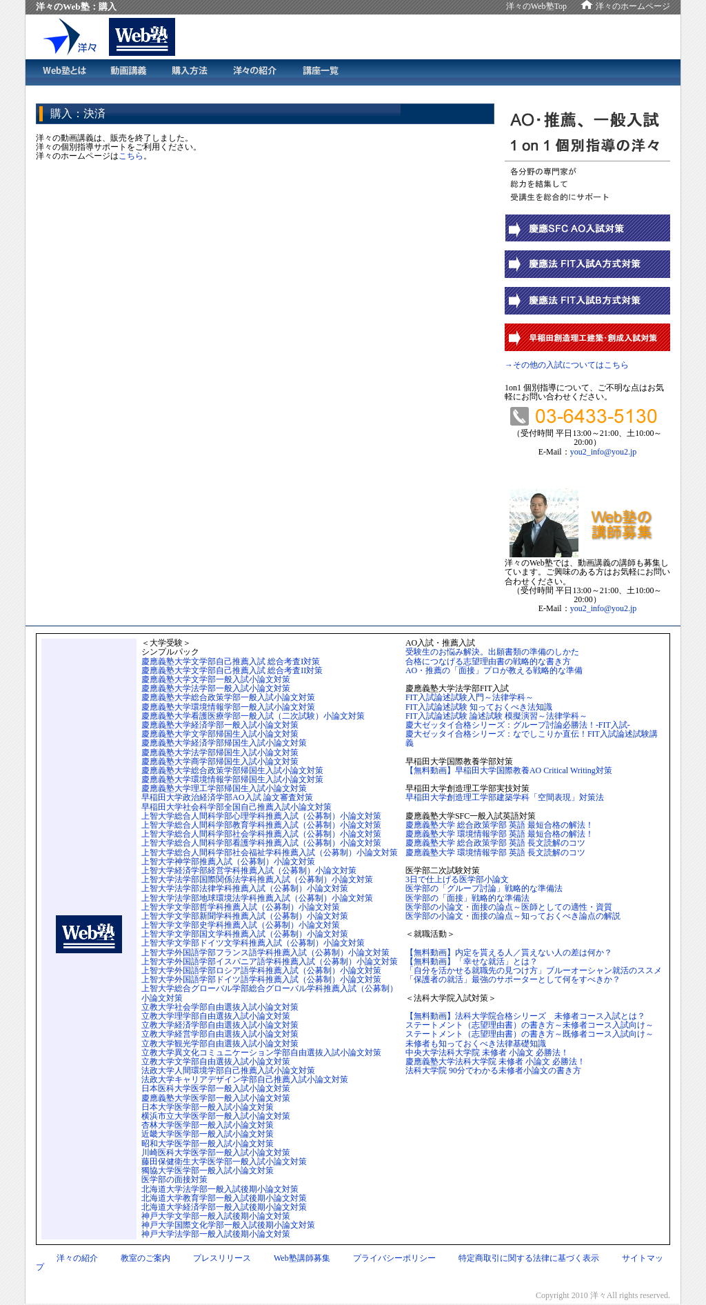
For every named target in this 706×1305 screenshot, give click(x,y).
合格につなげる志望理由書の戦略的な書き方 (488, 661)
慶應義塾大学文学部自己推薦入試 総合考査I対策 (230, 661)
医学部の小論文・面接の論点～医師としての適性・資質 (508, 907)
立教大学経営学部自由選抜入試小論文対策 (220, 1034)
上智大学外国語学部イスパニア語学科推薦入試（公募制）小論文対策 (269, 961)
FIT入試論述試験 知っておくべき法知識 (478, 707)
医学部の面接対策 (174, 1179)
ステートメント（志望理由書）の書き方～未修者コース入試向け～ (529, 1025)
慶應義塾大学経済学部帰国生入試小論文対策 (224, 743)
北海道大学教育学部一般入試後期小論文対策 (224, 1198)
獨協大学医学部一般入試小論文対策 (207, 1170)
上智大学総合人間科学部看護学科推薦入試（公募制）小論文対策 (261, 843)
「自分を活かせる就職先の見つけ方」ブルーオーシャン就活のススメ (533, 970)
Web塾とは (62, 72)
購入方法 (189, 72)
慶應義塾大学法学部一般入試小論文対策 (215, 688)
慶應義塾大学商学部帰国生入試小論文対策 (220, 761)
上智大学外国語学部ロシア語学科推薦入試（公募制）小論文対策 (261, 970)
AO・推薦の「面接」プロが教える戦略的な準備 (494, 670)
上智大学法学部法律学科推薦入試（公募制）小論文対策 (244, 888)
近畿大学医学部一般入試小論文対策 (207, 1134)
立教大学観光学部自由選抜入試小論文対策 (220, 1043)
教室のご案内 (145, 1258)
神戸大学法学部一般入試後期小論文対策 (215, 1234)
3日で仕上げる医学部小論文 (457, 879)
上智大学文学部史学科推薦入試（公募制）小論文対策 (240, 925)
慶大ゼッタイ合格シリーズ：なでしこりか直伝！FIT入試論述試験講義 (531, 738)
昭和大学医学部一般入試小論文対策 (207, 1143)
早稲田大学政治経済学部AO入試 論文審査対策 (226, 797)
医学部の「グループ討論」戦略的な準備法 (484, 888)
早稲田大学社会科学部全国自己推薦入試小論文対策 (236, 807)
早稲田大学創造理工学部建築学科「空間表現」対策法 (504, 797)
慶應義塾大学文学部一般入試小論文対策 (215, 679)
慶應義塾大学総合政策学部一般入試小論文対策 (228, 697)
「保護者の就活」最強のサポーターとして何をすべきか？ (513, 979)
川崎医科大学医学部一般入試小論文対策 (215, 1152)
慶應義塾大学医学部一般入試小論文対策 (215, 1098)
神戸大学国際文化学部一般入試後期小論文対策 (228, 1225)
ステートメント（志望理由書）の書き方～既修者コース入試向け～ (529, 1034)
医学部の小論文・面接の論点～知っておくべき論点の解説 (513, 916)
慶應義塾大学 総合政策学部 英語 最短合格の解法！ (499, 825)
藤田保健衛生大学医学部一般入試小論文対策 (224, 1161)
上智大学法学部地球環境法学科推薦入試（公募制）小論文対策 (257, 898)
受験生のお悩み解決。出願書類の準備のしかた (492, 652)
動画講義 (128, 72)
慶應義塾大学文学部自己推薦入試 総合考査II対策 (232, 670)
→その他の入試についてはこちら (567, 365)
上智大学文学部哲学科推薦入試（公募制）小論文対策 (240, 907)
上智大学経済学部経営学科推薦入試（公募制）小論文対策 (248, 870)
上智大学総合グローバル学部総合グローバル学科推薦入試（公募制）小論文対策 (269, 993)
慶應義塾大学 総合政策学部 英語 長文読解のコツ (495, 843)
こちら (131, 156)
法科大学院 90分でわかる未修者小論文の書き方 (493, 1070)
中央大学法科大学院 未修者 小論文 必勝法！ (487, 1052)
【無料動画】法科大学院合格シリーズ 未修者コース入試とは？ (525, 1016)
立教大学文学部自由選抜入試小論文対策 (215, 1061)
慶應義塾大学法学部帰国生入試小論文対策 (220, 752)
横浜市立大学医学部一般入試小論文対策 (215, 1116)
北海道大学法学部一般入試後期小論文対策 (220, 1189)
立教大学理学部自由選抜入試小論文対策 (215, 1016)
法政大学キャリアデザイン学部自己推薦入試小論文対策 (244, 1079)
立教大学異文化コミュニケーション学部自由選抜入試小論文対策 (261, 1052)
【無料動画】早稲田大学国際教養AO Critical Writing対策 (508, 770)
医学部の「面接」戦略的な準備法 (467, 898)
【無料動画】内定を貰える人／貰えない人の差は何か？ (508, 952)
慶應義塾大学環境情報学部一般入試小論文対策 (228, 707)
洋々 (76, 37)
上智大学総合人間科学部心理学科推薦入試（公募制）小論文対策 (261, 816)
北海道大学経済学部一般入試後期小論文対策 (224, 1207)
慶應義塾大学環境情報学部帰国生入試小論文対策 (232, 779)
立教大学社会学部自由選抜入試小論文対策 (220, 1007)
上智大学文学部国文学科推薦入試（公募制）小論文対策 (244, 934)
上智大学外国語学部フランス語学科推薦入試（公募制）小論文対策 (265, 952)
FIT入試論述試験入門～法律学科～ (469, 697)
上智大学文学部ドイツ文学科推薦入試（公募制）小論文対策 (253, 943)
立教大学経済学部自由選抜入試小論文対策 (220, 1025)
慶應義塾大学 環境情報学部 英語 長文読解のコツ (495, 852)
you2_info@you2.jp (603, 452)
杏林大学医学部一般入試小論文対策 (207, 1125)
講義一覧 (320, 72)
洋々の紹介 (255, 72)
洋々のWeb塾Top (536, 6)
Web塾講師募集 (302, 1258)
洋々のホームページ (633, 6)
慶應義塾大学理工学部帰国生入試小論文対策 (224, 788)
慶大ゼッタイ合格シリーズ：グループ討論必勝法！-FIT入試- (517, 725)
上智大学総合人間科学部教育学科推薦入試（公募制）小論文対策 (261, 825)
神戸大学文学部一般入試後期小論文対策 (215, 1216)
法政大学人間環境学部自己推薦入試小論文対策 (228, 1070)
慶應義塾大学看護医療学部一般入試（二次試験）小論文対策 (253, 716)
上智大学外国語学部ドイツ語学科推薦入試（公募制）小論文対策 (261, 979)
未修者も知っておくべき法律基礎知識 (475, 1043)
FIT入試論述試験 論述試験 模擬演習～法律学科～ (496, 716)
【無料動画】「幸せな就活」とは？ (471, 961)
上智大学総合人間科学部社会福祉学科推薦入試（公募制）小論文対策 (269, 852)
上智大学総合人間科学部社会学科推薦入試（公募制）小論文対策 (261, 834)
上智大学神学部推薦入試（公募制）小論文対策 (228, 861)
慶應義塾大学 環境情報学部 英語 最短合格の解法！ (499, 834)
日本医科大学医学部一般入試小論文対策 (215, 1088)
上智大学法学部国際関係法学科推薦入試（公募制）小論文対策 (257, 879)
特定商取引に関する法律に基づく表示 (528, 1258)
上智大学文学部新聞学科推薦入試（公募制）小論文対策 (244, 916)
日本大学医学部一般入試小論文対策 (207, 1107)
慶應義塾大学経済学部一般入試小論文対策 (220, 725)
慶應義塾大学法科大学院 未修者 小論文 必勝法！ (495, 1061)
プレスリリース (222, 1258)
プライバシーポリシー (394, 1258)
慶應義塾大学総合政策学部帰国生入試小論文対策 (232, 770)
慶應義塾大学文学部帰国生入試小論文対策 (220, 734)
